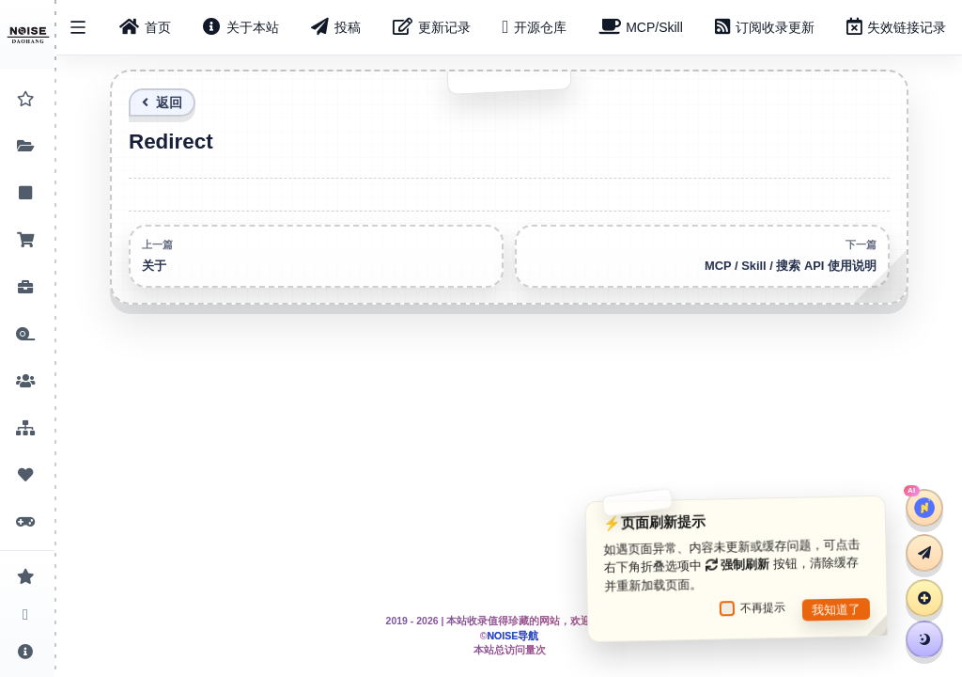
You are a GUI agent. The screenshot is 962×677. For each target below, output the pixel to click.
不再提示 (752, 608)
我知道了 (836, 609)
